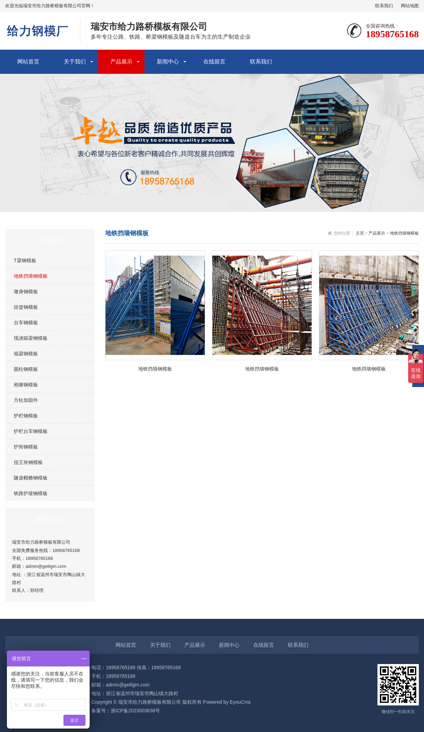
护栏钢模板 (26, 415)
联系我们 (384, 5)
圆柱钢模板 (26, 369)
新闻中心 (168, 62)
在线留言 (214, 62)
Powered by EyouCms (226, 702)
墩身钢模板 (26, 291)
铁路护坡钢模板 (31, 493)
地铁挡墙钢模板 (31, 276)
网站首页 (28, 62)
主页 (360, 233)
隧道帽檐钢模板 (31, 478)
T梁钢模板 (25, 260)
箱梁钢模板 (26, 353)
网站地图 (410, 5)
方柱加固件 (26, 400)
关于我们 (75, 62)
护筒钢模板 (26, 446)
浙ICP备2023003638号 (135, 710)
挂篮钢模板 (26, 307)
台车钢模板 (26, 322)
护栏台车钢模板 (31, 431)
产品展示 (121, 62)
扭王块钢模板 (28, 462)
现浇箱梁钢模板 (31, 338)
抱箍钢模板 (26, 384)
